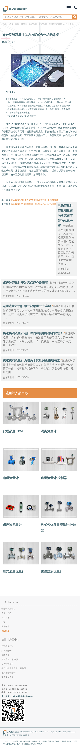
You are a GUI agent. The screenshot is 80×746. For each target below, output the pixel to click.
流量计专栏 (6, 613)
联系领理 (5, 626)
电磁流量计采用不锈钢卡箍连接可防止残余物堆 (35, 199)
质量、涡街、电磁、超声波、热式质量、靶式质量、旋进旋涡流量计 (33, 24)
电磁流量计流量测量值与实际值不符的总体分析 (65, 215)
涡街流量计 (49, 431)
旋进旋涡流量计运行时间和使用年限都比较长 (33, 333)
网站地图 (5, 631)
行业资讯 (70, 24)
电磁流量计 (11, 478)
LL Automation (10, 602)
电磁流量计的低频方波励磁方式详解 (27, 306)
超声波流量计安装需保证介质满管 (25, 282)
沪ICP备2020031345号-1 (19, 735)
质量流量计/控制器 (54, 478)
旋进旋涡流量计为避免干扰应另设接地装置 (31, 360)
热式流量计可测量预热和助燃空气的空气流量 (33, 203)
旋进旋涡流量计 (52, 571)
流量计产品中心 (17, 393)
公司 (3, 622)
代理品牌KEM (13, 431)
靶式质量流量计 (14, 571)
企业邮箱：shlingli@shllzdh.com (17, 696)
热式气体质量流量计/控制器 (13, 668)
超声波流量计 (12, 525)
